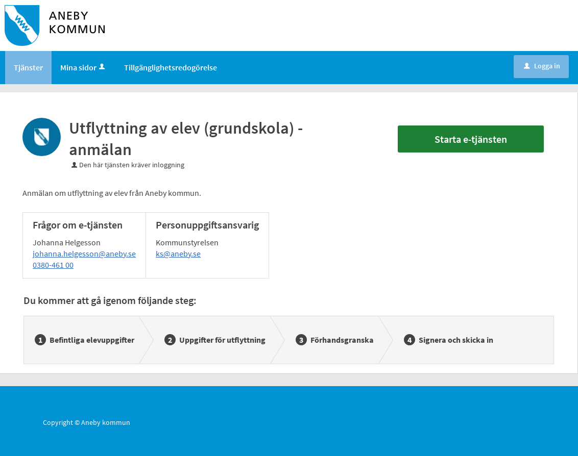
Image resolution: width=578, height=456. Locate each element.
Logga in (542, 65)
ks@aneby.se (178, 253)
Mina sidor (83, 67)
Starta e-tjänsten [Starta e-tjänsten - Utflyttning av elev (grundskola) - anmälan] (471, 139)
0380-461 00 (53, 265)
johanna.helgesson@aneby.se (84, 253)
